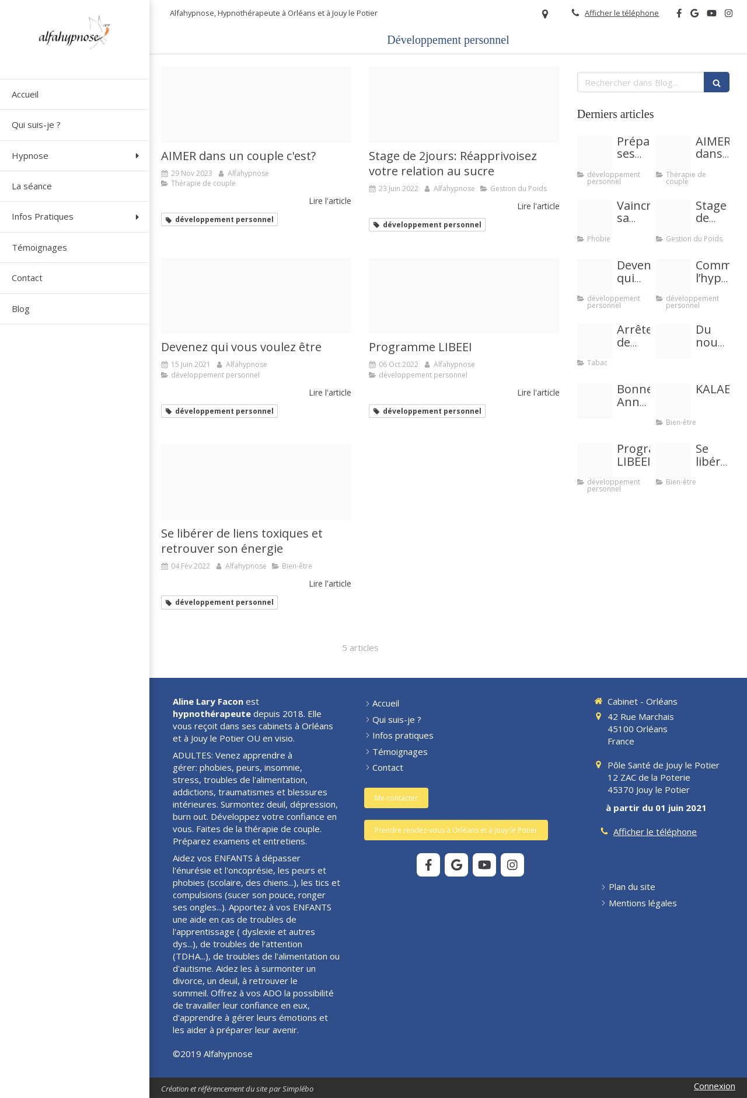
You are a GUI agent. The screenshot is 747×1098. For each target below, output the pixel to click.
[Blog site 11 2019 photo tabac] (594, 341)
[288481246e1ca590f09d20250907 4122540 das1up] (673, 341)
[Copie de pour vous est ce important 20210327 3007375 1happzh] (673, 277)
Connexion (714, 1086)
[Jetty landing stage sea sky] (256, 296)
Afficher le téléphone (622, 13)
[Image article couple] (256, 104)
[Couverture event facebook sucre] (464, 104)
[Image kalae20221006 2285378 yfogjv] (673, 400)
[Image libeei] (464, 296)
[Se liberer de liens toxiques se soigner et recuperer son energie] (256, 482)
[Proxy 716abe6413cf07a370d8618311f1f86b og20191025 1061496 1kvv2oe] (594, 153)
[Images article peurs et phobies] (594, 217)
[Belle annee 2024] (594, 400)
